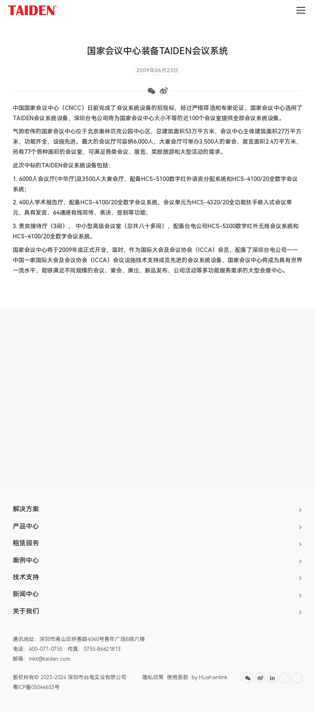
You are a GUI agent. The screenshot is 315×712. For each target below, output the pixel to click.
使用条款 (177, 677)
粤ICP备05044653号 (36, 687)
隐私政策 (153, 677)
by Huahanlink (210, 677)
